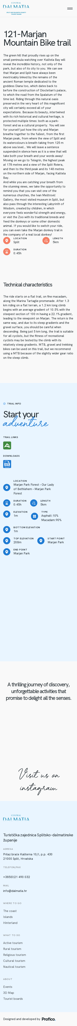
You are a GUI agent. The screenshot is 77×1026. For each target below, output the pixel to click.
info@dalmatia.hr (15, 891)
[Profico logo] (49, 1019)
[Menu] (70, 9)
